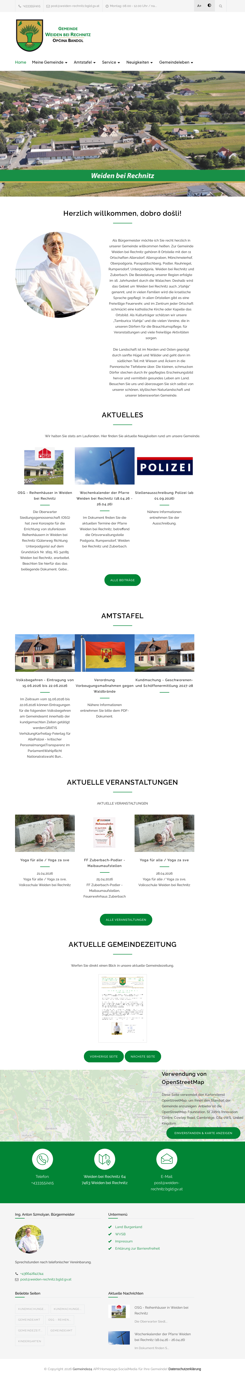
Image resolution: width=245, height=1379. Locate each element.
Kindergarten (29, 1341)
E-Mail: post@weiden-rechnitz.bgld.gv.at (167, 1182)
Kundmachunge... (32, 1309)
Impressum (124, 1241)
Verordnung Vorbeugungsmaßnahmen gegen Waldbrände (105, 685)
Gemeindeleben (176, 62)
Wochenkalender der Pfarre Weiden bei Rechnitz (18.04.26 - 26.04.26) (104, 498)
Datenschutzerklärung (185, 1369)
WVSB (120, 1234)
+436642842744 (32, 1273)
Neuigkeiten (139, 62)
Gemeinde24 (82, 1369)
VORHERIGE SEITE (104, 1056)
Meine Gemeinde (50, 62)
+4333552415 (31, 6)
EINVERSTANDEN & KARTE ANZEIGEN (203, 1133)
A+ (199, 6)
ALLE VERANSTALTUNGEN (126, 919)
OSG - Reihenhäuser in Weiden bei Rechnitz (161, 1310)
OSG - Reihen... (59, 1319)
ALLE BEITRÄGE (122, 580)
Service (111, 62)
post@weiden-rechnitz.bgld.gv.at (75, 6)
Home (20, 62)
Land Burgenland (128, 1227)
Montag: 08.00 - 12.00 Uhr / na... (133, 6)
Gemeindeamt (29, 1319)
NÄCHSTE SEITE (143, 1056)
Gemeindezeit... (30, 1330)
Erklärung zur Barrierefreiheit (137, 1248)
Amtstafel (85, 62)
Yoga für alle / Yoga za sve (44, 860)
